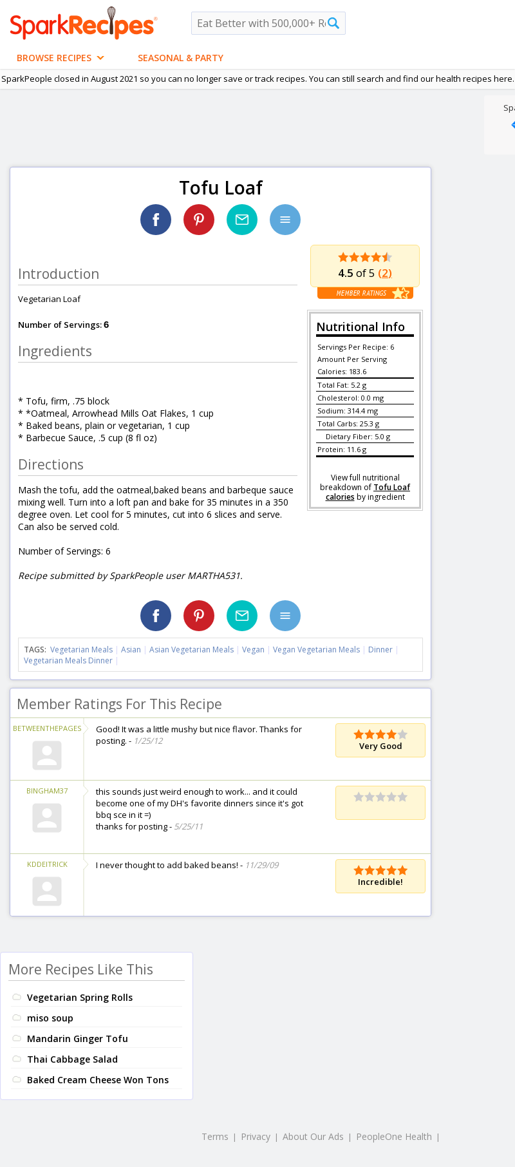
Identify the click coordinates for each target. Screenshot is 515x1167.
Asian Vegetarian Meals (191, 649)
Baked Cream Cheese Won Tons (98, 1080)
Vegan (253, 649)
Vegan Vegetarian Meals (316, 649)
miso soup (50, 1018)
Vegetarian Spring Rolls (80, 997)
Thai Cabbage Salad (72, 1059)
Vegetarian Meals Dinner (68, 660)
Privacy (255, 1136)
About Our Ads (313, 1136)
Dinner (380, 649)
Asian (131, 649)
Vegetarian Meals (81, 649)
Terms (215, 1136)
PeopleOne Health (394, 1136)
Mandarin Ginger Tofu (77, 1038)
